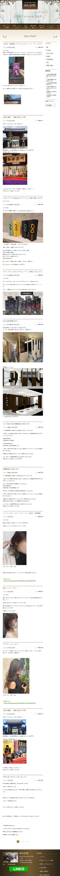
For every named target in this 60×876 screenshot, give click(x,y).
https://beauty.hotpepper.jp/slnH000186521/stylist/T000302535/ (20, 702)
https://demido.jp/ (7, 257)
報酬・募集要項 (33, 26)
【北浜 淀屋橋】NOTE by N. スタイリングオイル (51, 75)
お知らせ (11, 203)
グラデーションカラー (11, 644)
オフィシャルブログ (43, 869)
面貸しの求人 (50, 64)
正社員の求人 (50, 58)
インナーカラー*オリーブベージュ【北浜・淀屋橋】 (22, 513)
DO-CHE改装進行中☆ (10, 320)
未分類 (48, 55)
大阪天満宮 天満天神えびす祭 (14, 117)
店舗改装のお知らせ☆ (11, 468)
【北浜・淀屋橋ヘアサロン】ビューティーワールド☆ (22, 43)
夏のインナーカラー (10, 587)
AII (8, 46)
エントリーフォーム (51, 26)
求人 (48, 61)
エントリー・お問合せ (43, 867)
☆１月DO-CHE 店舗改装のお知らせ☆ (16, 423)
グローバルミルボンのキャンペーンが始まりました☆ (22, 271)
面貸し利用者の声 (42, 26)
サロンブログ (12, 46)
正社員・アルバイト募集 (6, 26)
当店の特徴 (27, 26)
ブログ (58, 26)
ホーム (39, 855)
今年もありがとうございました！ (15, 776)
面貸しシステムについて (18, 26)
